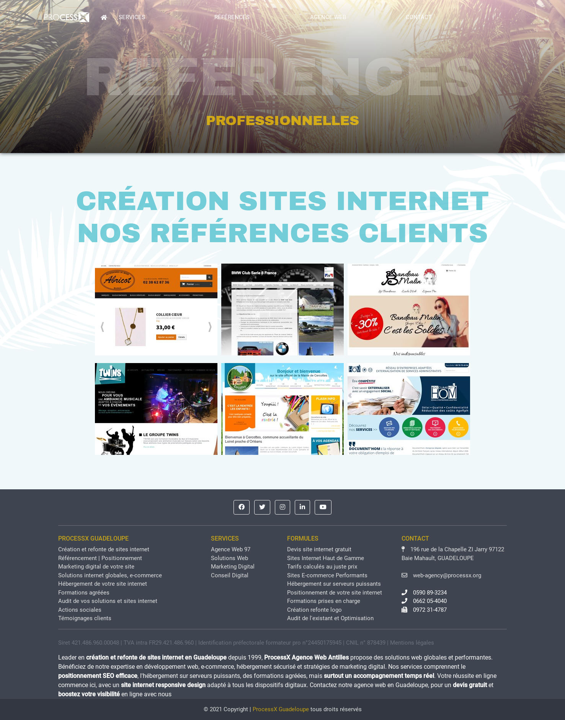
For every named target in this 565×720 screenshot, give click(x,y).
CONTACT (419, 17)
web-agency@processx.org (441, 575)
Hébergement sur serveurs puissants (334, 583)
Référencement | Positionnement (100, 558)
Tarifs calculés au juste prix (322, 566)
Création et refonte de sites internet (103, 549)
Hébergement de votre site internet (102, 583)
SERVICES (132, 17)
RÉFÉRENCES (232, 17)
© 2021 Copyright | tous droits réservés (283, 709)
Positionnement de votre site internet (334, 592)
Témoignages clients (84, 618)
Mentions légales (412, 642)
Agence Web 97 (230, 549)
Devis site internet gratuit (319, 549)
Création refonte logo (314, 609)
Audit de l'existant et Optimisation (330, 618)
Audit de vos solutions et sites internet (107, 601)
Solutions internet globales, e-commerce (110, 575)
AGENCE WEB (328, 17)
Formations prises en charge (323, 601)
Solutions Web (229, 558)
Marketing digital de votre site (96, 566)
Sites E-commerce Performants (327, 575)
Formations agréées (83, 592)
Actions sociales (79, 609)
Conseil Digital (229, 575)
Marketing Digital (233, 566)
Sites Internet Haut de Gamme (325, 558)
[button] (242, 507)
